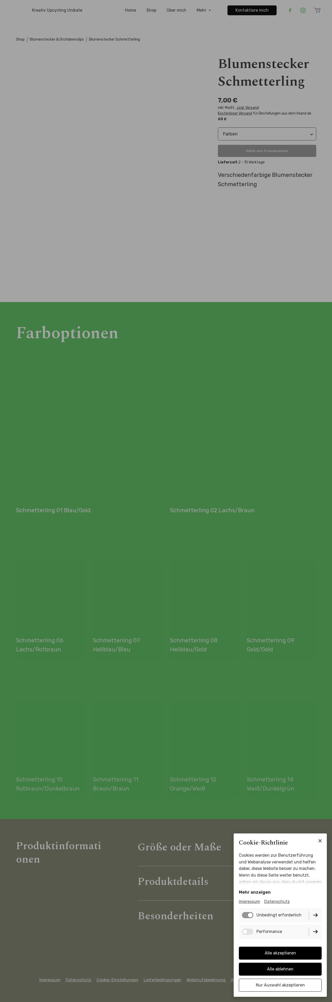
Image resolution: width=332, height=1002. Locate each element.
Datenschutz (277, 901)
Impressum (249, 901)
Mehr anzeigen (255, 892)
